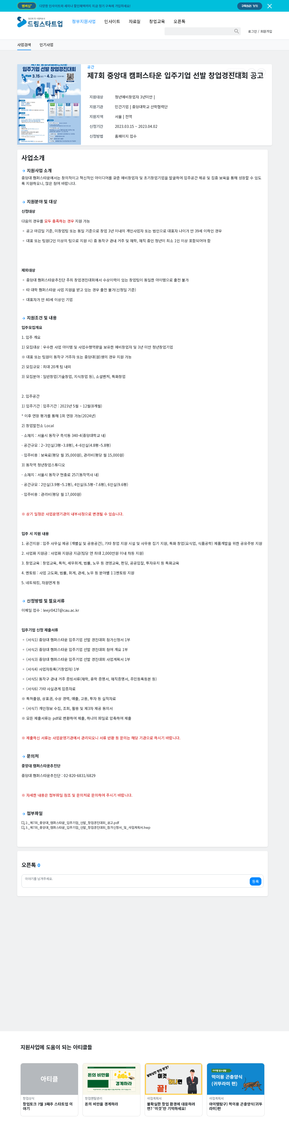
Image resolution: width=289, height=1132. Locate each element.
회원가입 (266, 31)
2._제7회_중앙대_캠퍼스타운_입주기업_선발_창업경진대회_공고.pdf (70, 822)
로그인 (252, 31)
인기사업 (46, 44)
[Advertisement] (144, 994)
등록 (255, 881)
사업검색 (24, 44)
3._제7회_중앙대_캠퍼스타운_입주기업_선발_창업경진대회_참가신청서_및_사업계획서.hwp (85, 827)
